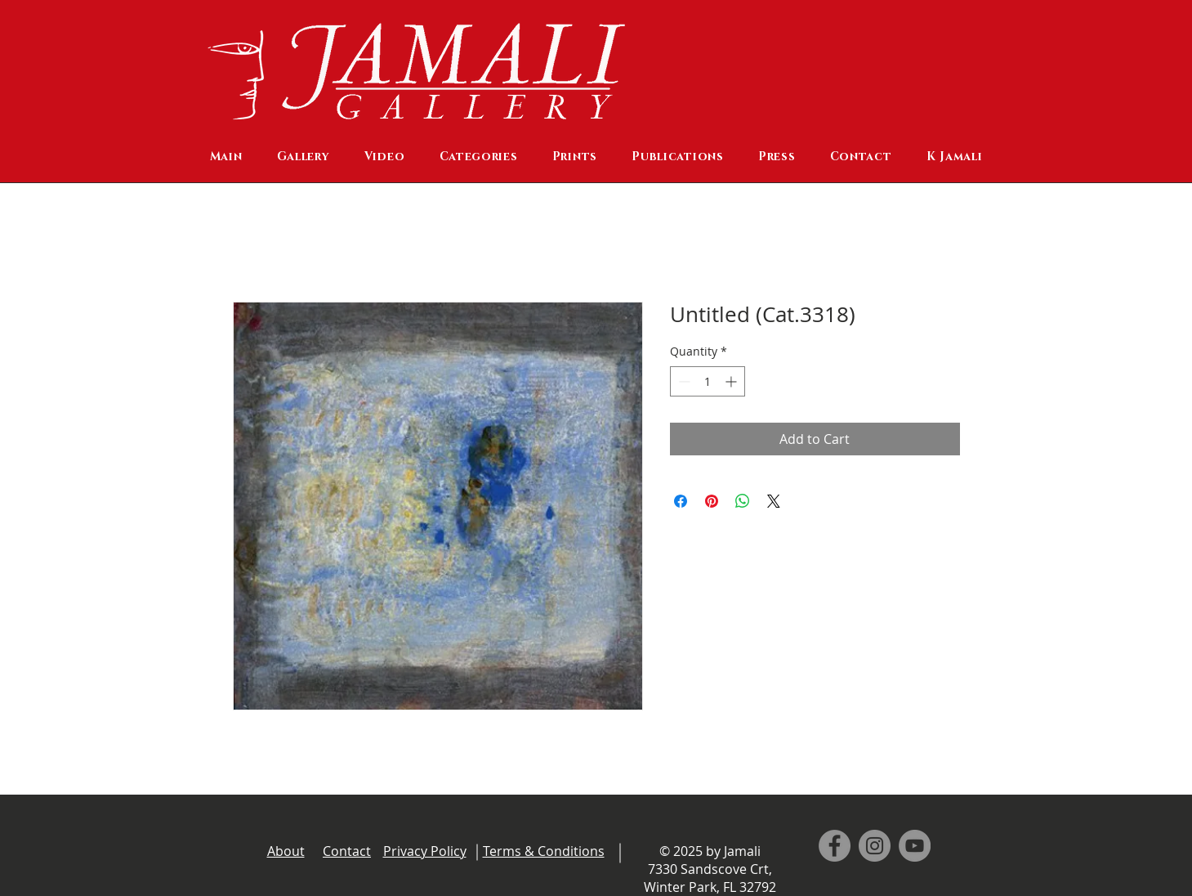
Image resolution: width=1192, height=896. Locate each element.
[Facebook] (834, 846)
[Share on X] (774, 501)
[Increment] (732, 381)
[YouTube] (915, 846)
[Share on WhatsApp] (742, 501)
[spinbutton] (707, 381)
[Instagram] (875, 846)
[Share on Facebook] (680, 501)
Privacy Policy (425, 851)
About (286, 851)
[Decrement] (682, 381)
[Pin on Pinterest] (711, 501)
